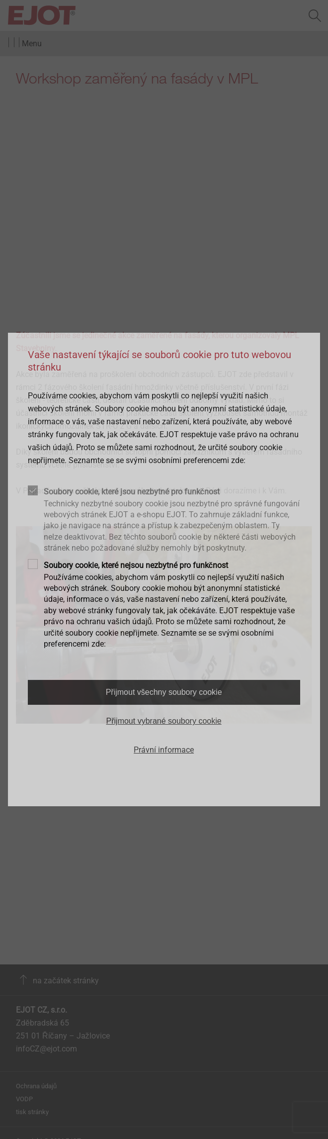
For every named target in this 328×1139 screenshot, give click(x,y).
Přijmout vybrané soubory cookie (164, 721)
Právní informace (164, 750)
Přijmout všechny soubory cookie (164, 692)
